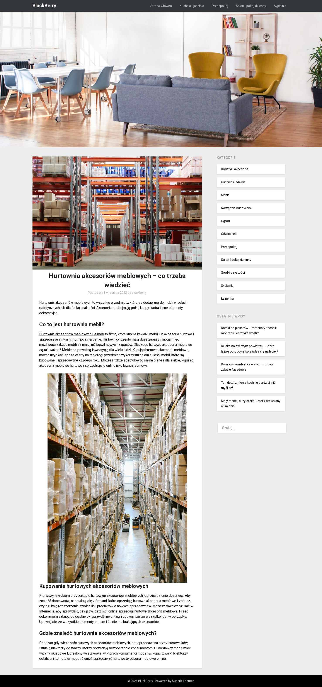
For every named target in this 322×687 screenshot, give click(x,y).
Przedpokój (220, 6)
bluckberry (139, 293)
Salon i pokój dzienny (251, 6)
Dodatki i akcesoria (234, 169)
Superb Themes (183, 681)
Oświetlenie (229, 234)
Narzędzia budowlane (236, 208)
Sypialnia (280, 6)
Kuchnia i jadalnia (192, 6)
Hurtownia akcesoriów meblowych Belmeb (71, 334)
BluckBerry (44, 5)
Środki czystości (233, 273)
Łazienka (227, 298)
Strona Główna (161, 6)
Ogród (225, 221)
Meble (225, 195)
